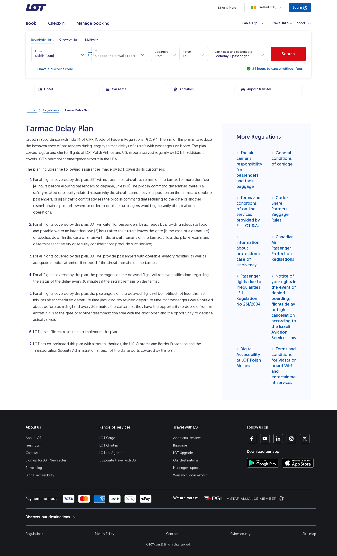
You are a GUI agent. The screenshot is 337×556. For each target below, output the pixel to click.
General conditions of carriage (282, 158)
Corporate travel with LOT (118, 460)
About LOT (34, 438)
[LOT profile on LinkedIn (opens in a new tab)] (278, 438)
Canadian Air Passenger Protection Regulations (282, 248)
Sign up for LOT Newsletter (46, 460)
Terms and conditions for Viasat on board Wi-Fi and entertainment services (284, 365)
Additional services (187, 438)
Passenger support (186, 468)
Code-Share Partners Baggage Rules (280, 209)
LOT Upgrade (183, 453)
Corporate (33, 453)
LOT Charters (109, 445)
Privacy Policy (104, 534)
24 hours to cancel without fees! (277, 69)
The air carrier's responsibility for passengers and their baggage (249, 169)
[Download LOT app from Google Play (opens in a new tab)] (262, 463)
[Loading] (267, 7)
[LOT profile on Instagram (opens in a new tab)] (291, 438)
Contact (172, 534)
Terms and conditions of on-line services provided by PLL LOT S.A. (248, 211)
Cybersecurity (240, 534)
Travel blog (34, 468)
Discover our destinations (51, 517)
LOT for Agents (110, 453)
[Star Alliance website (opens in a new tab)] (255, 498)
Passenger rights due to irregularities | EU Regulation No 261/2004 (248, 290)
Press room (33, 445)
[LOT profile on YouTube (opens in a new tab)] (265, 438)
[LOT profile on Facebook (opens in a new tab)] (251, 438)
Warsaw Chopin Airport (190, 475)
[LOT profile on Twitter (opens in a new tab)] (304, 438)
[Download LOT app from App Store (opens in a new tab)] (298, 463)
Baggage (180, 445)
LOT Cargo (107, 438)
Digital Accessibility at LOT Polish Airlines (248, 357)
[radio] (42, 39)
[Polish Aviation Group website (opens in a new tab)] (213, 498)
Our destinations (185, 460)
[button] (59, 54)
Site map (309, 534)
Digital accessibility (40, 475)
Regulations (34, 534)
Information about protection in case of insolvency (249, 250)
